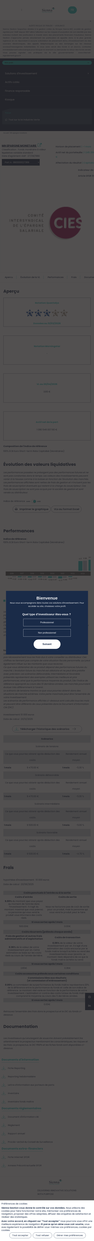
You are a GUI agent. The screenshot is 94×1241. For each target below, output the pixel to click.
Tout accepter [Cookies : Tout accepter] (20, 1235)
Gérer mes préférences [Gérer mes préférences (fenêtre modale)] (70, 1235)
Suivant (46, 644)
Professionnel (47, 622)
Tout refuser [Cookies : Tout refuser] (42, 1235)
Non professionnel (47, 633)
